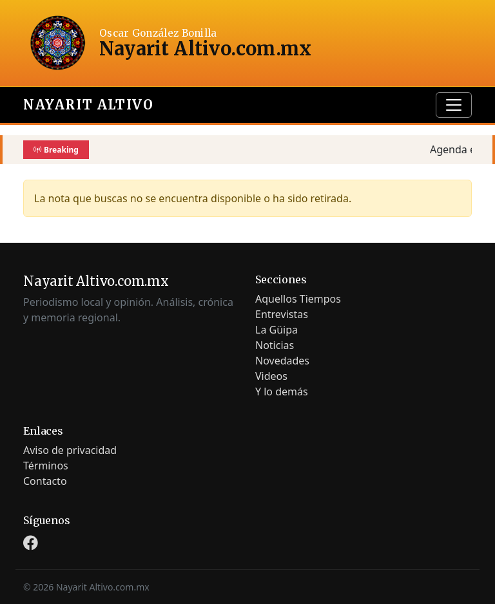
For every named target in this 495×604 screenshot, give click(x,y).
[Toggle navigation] (454, 105)
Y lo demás (281, 391)
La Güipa (276, 330)
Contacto (45, 481)
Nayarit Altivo (88, 105)
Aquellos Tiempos (298, 299)
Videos (271, 376)
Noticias (274, 345)
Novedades (282, 361)
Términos (45, 465)
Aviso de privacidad (70, 450)
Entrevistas (281, 314)
